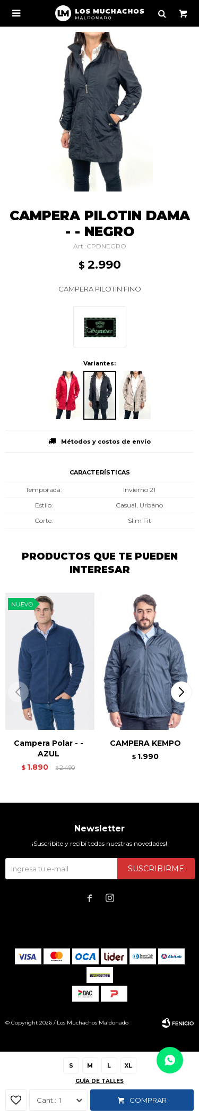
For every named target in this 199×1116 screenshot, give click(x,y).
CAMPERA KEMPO (145, 743)
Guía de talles (99, 1081)
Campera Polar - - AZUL (48, 748)
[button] (181, 692)
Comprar (148, 1100)
